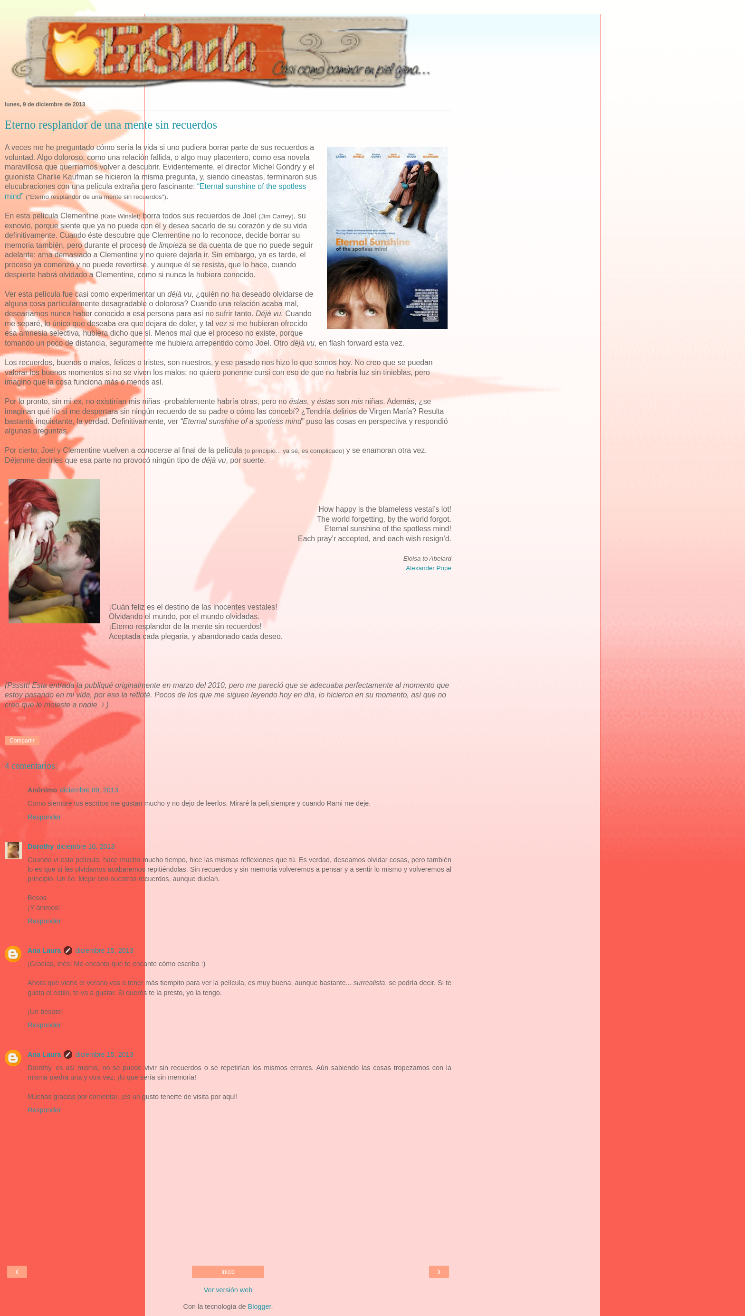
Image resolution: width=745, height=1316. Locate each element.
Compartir (22, 740)
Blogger (259, 1306)
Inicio (228, 1272)
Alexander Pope (428, 568)
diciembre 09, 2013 (89, 790)
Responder (44, 817)
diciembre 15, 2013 (104, 950)
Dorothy (41, 846)
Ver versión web (228, 1290)
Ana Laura (44, 950)
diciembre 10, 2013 (86, 846)
